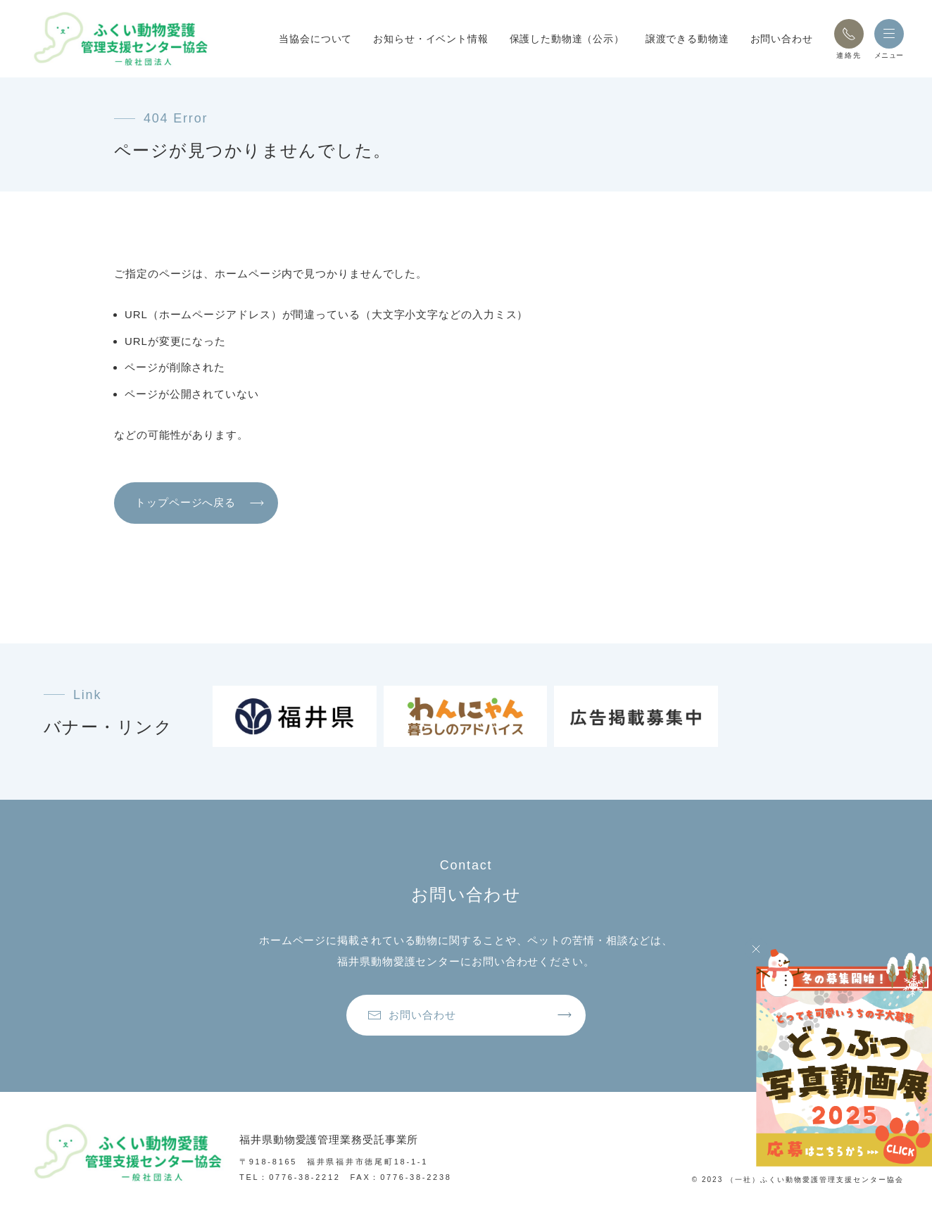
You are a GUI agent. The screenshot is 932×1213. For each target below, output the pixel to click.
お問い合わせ (781, 38)
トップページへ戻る (185, 502)
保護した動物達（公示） (567, 38)
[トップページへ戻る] (119, 38)
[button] (849, 34)
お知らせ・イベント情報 (430, 38)
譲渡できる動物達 (687, 38)
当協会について (315, 38)
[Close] (756, 949)
